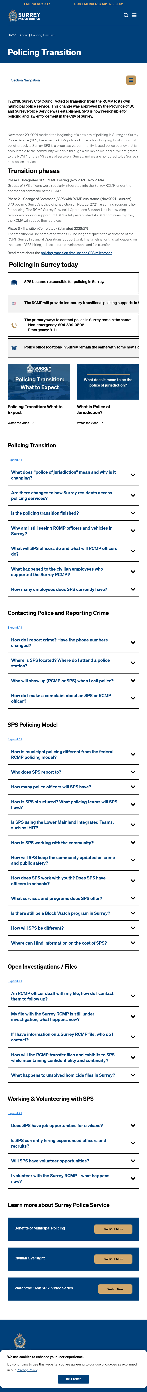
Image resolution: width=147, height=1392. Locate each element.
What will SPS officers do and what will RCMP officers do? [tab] (64, 551)
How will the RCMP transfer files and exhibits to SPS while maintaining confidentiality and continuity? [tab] (63, 1057)
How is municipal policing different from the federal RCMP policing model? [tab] (62, 754)
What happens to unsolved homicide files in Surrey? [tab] (63, 1075)
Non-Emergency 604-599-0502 (98, 4)
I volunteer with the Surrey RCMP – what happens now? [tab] (60, 1178)
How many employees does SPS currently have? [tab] (59, 589)
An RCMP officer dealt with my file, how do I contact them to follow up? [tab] (62, 996)
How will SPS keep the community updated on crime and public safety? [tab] (63, 860)
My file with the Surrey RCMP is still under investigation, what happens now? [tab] (52, 1016)
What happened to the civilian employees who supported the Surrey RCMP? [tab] (57, 571)
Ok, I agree (73, 1379)
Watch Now (115, 1289)
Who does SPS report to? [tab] (36, 772)
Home (12, 35)
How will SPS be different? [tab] (37, 928)
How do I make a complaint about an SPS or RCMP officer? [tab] (61, 698)
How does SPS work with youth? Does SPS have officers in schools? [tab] (58, 880)
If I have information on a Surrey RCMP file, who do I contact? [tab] (62, 1037)
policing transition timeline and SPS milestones (76, 253)
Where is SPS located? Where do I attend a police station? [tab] (60, 663)
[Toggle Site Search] (126, 15)
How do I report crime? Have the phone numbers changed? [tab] (59, 642)
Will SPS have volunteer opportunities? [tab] (50, 1161)
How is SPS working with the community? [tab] (52, 842)
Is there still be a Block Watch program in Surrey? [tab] (60, 913)
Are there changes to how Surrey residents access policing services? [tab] (61, 495)
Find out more (113, 1229)
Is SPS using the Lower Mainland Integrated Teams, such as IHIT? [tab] (62, 824)
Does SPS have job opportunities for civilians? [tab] (57, 1125)
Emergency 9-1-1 (37, 4)
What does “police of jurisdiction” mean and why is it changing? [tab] (63, 474)
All (15, 460)
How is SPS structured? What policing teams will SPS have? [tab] (64, 804)
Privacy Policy (27, 1370)
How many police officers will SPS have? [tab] (51, 787)
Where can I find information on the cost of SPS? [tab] (59, 943)
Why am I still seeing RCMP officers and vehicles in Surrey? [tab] (62, 530)
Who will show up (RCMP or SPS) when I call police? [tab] (62, 681)
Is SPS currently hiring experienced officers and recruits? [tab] (58, 1143)
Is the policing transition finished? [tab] (45, 513)
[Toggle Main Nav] (134, 15)
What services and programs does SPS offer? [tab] (56, 898)
